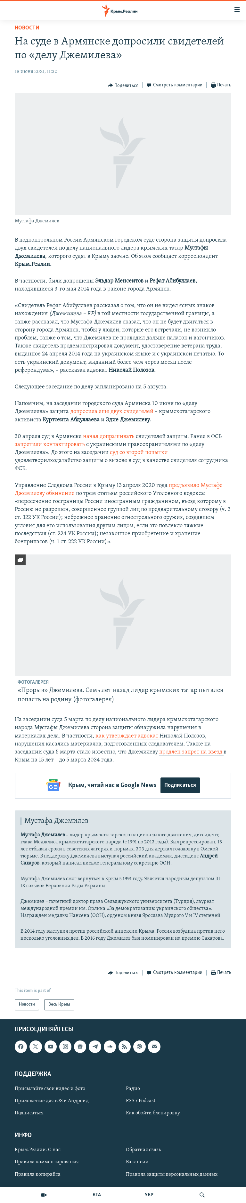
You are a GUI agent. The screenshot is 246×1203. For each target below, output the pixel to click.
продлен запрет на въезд (191, 752)
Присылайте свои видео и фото (50, 1087)
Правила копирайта (38, 1173)
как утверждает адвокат (127, 736)
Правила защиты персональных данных (171, 1173)
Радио (133, 1087)
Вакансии (137, 1161)
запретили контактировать (50, 445)
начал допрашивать (109, 437)
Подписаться (180, 785)
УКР (149, 1195)
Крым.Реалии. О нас (38, 1148)
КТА (97, 1195)
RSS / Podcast (140, 1099)
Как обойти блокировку (153, 1111)
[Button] (123, 85)
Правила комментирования (47, 1161)
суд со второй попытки (139, 453)
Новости (27, 28)
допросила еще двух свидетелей (111, 412)
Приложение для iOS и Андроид (52, 1099)
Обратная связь (143, 1148)
